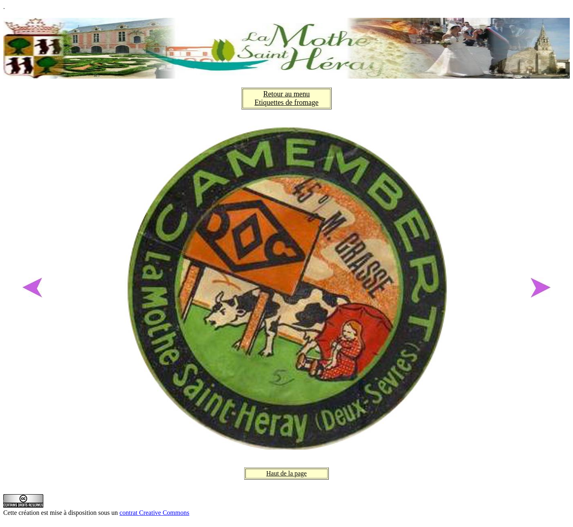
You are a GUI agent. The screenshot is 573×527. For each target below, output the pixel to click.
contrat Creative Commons (154, 512)
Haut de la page (286, 473)
